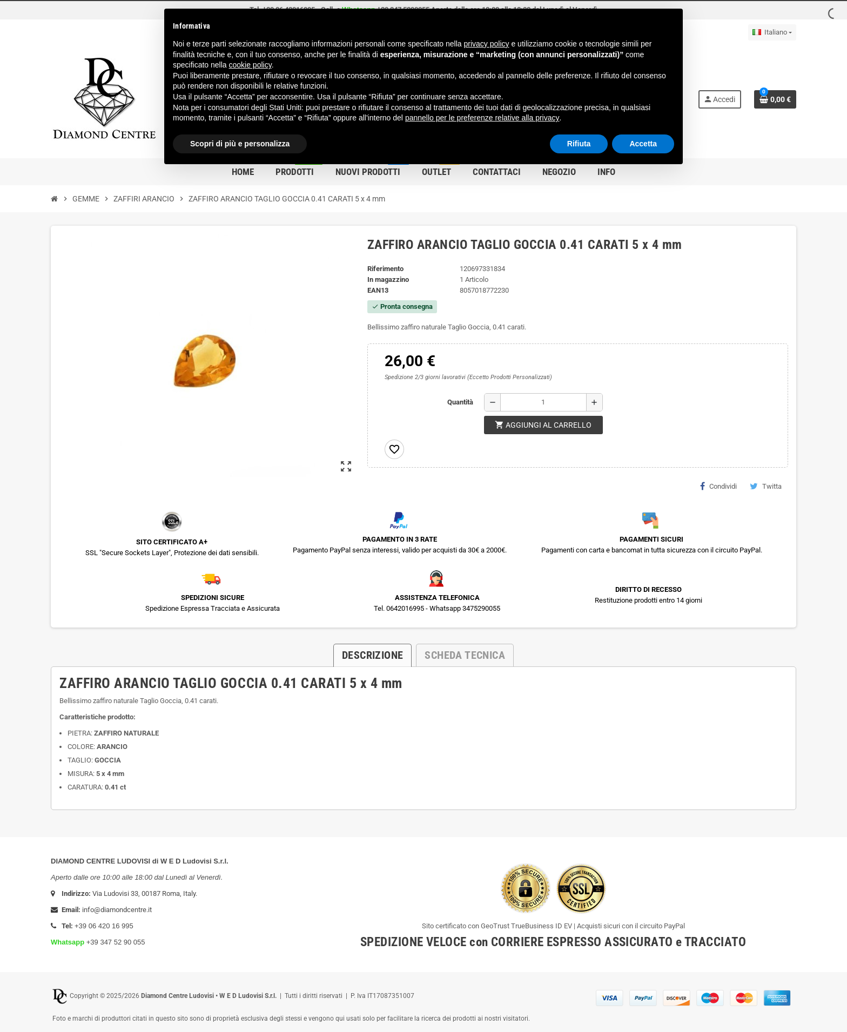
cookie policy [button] (250, 64)
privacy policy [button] (486, 43)
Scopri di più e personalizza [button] (240, 143)
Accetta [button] (643, 143)
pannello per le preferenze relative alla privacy (482, 117)
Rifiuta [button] (579, 143)
